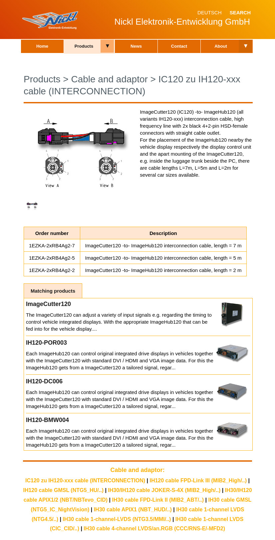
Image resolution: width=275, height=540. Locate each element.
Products (84, 46)
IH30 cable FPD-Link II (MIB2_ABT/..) (158, 500)
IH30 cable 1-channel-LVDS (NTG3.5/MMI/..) (117, 519)
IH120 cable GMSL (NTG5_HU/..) (63, 490)
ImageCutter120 (48, 304)
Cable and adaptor (109, 79)
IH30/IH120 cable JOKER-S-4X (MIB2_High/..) (164, 490)
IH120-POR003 (46, 342)
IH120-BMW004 (47, 420)
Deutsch (209, 12)
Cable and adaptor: (137, 470)
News (136, 46)
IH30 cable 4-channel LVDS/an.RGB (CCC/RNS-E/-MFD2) (154, 528)
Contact (179, 46)
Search (240, 12)
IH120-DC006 (44, 381)
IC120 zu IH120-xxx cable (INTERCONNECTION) (85, 480)
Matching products (53, 291)
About (220, 46)
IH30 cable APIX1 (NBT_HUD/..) (133, 509)
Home (42, 46)
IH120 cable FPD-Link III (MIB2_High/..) (198, 480)
